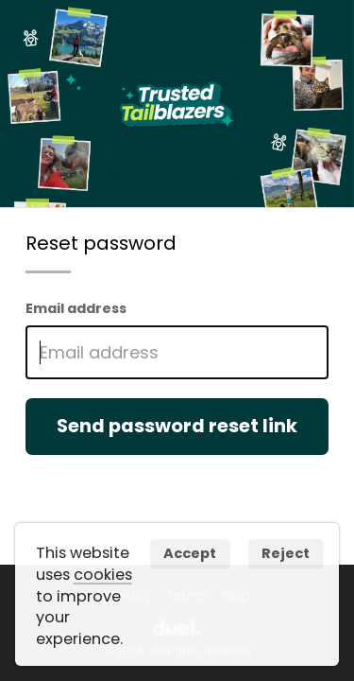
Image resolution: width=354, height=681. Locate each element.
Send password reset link (177, 425)
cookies (103, 574)
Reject (285, 553)
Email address (75, 308)
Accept (189, 553)
